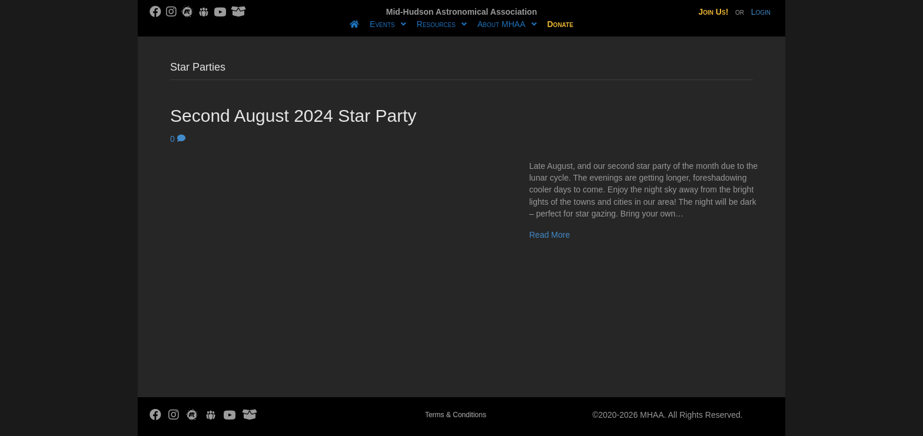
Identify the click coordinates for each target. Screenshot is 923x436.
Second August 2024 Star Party (293, 115)
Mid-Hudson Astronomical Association (461, 11)
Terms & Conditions (455, 415)
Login (761, 11)
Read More (549, 234)
